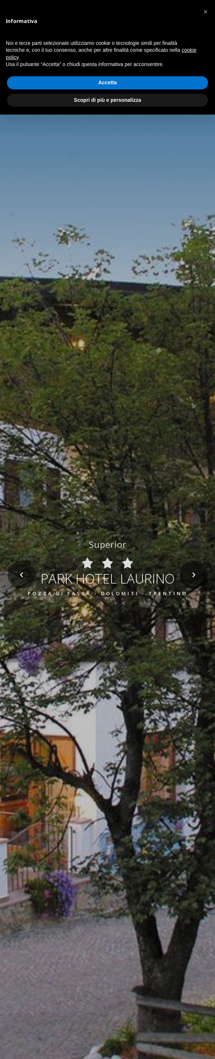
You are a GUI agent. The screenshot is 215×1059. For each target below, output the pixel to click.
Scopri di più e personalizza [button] (107, 100)
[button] (205, 12)
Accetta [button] (107, 82)
